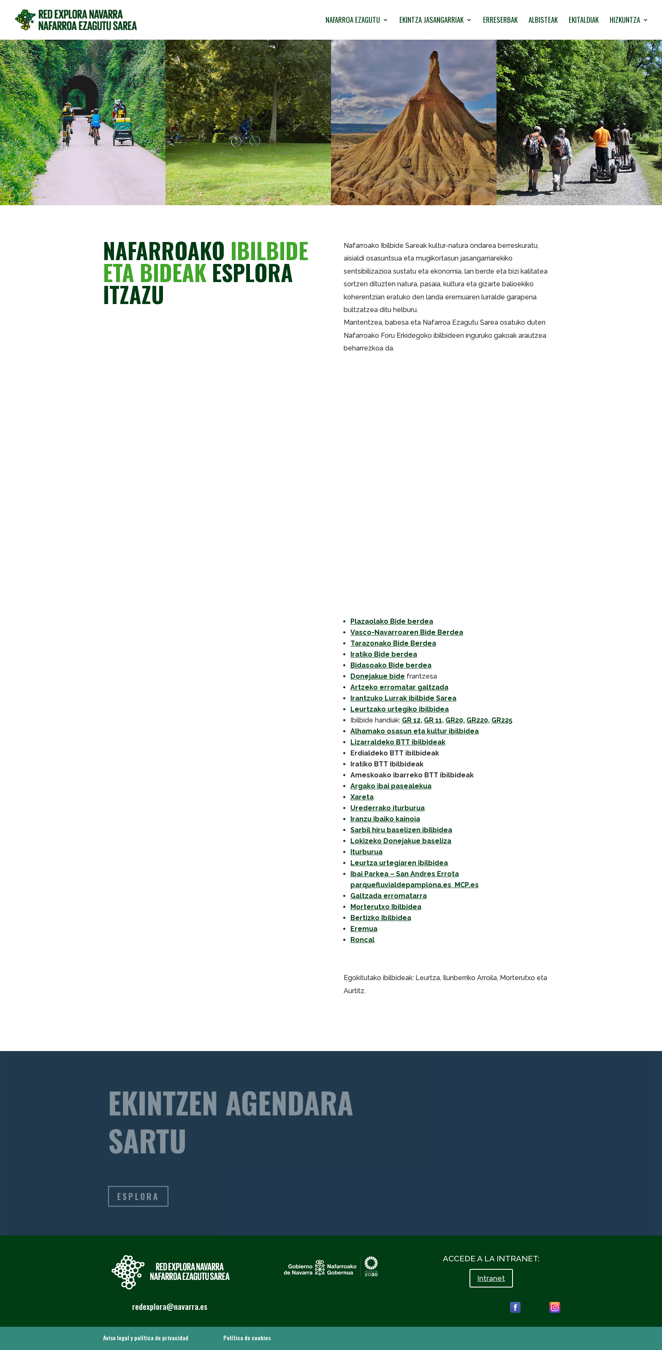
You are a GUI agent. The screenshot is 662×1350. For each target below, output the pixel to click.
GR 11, (434, 720)
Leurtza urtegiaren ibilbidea (399, 863)
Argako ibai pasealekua (390, 786)
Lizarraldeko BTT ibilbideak (397, 742)
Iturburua (366, 852)
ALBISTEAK (543, 21)
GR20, (455, 720)
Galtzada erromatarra (388, 896)
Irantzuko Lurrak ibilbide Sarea (403, 698)
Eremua (363, 929)
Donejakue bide (377, 676)
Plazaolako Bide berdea (391, 621)
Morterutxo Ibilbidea (385, 907)
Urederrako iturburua (387, 808)
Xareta (362, 797)
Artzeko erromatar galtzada (399, 687)
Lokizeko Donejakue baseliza (400, 841)
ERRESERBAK (500, 21)
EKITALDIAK (584, 21)
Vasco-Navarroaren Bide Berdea (406, 632)
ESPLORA (141, 1197)
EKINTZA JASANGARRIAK (431, 21)
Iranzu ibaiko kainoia (385, 819)
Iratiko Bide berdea (383, 654)
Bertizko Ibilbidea (380, 918)
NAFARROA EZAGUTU (353, 21)
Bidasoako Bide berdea (390, 665)
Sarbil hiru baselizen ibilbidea (401, 830)
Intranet (491, 1278)
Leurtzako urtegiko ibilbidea (399, 709)
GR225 (502, 720)
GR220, (478, 720)
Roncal (362, 940)
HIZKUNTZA (625, 21)
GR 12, (412, 720)
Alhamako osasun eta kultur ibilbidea (414, 731)
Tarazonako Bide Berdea (393, 643)
